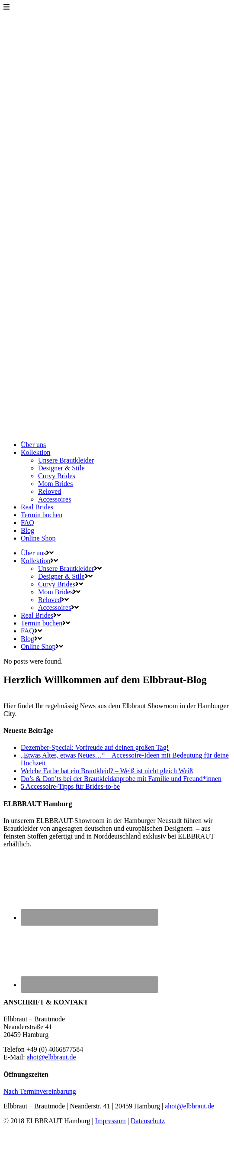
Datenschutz (148, 1120)
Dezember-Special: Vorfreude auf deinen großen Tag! (95, 747)
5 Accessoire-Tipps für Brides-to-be (70, 786)
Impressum (110, 1120)
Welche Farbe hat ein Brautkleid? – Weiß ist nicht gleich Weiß (107, 770)
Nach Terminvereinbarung (39, 1091)
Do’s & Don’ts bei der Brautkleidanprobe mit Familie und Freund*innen (121, 778)
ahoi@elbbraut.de (51, 1057)
